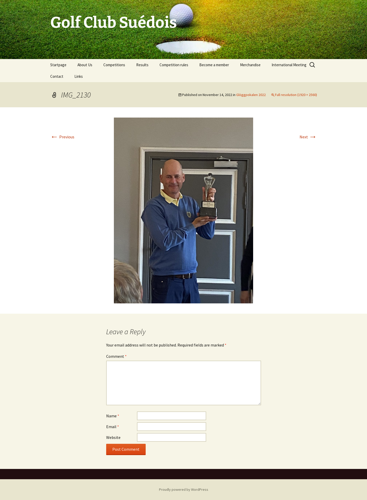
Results (142, 64)
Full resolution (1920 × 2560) (296, 94)
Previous (62, 136)
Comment (116, 356)
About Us (84, 64)
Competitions (114, 64)
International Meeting (289, 64)
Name (112, 415)
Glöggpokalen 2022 (251, 94)
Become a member (214, 64)
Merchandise (250, 64)
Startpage (58, 64)
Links (78, 76)
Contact (56, 76)
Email (112, 426)
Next (308, 136)
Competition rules (174, 64)
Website (113, 437)
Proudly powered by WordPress (183, 489)
